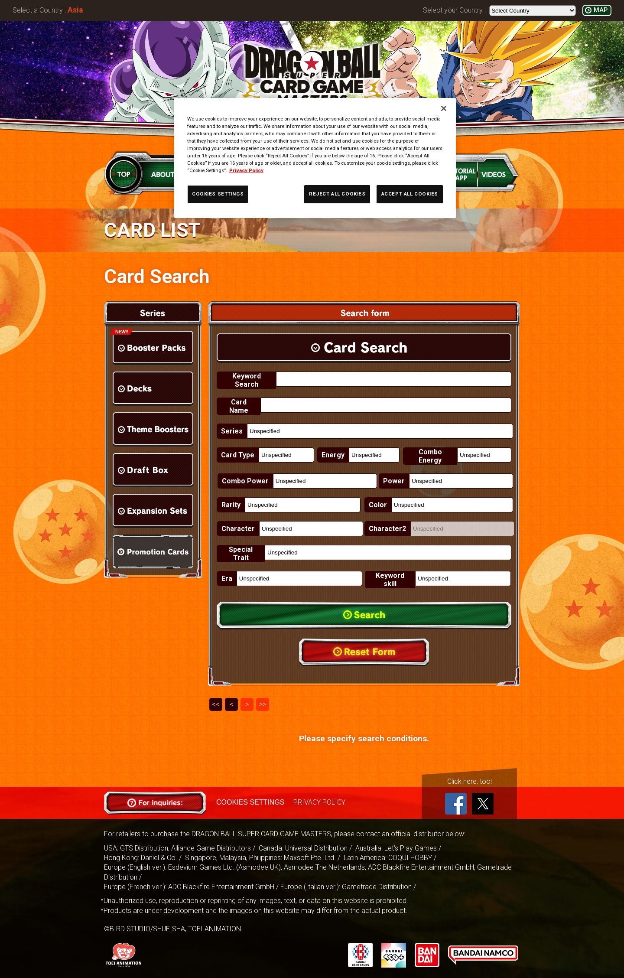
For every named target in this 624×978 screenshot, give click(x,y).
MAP (601, 10)
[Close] (443, 108)
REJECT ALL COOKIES (337, 194)
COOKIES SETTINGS (250, 802)
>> (262, 704)
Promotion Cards (153, 552)
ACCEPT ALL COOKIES (409, 194)
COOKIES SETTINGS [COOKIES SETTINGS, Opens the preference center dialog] (218, 194)
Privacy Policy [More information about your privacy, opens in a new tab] (246, 170)
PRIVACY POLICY (319, 802)
